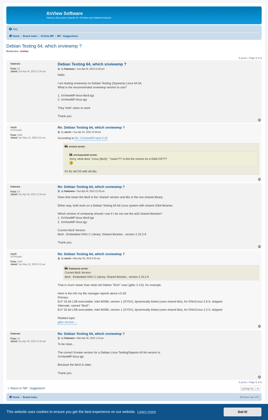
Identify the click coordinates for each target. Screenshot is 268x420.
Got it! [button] (242, 412)
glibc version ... (67, 322)
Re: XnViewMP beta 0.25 (91, 138)
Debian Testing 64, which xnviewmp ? (44, 45)
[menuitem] (13, 29)
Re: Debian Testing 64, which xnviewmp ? (91, 127)
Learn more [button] (146, 412)
